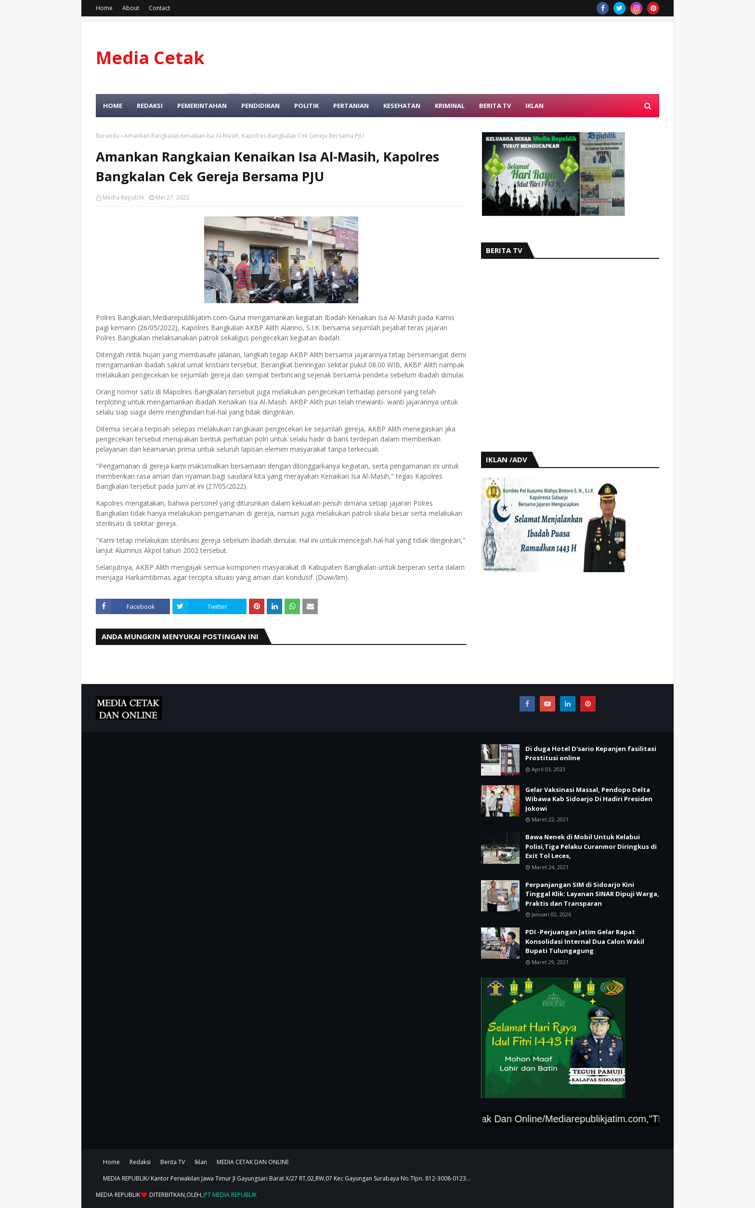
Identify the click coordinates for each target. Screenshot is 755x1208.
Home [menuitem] (112, 105)
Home (104, 8)
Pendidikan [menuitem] (260, 105)
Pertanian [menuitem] (351, 105)
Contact (159, 8)
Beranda (107, 136)
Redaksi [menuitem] (150, 105)
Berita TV (172, 1162)
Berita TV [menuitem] (495, 105)
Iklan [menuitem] (534, 105)
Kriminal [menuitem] (450, 105)
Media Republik (123, 197)
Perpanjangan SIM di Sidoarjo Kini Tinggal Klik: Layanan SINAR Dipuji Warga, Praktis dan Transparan (592, 894)
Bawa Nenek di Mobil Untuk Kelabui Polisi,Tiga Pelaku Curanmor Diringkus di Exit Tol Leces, (591, 846)
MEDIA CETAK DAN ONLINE (253, 1162)
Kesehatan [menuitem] (401, 105)
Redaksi (140, 1162)
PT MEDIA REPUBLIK (230, 1195)
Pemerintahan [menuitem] (202, 105)
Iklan (201, 1162)
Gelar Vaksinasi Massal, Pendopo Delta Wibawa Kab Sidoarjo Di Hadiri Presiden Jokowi (588, 799)
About (130, 8)
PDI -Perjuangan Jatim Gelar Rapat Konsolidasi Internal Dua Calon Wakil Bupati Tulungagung (584, 941)
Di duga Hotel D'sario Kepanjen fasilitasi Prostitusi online (590, 753)
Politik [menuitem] (306, 105)
